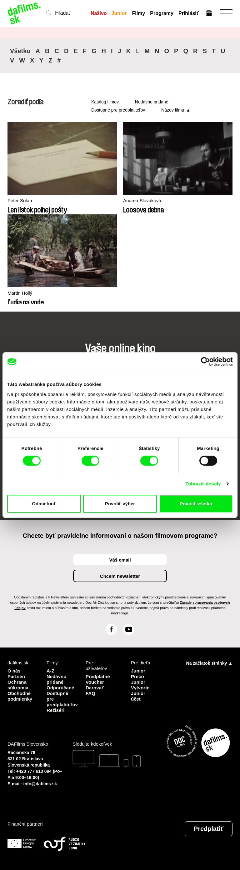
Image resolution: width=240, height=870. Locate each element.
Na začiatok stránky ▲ (209, 663)
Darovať (95, 687)
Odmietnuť (44, 503)
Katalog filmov (105, 101)
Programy (161, 13)
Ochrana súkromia (18, 684)
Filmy (138, 13)
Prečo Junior (138, 679)
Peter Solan (20, 200)
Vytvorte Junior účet (140, 693)
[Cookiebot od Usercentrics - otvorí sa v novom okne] (205, 361)
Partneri (16, 676)
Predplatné (98, 676)
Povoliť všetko (196, 503)
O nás (14, 670)
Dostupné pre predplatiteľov (118, 110)
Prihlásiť (188, 13)
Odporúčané (60, 687)
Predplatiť (208, 828)
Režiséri (56, 710)
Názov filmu (172, 110)
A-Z (50, 670)
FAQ (90, 693)
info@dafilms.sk (40, 783)
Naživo (99, 13)
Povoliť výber (120, 503)
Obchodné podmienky (20, 696)
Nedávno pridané (151, 101)
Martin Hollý (20, 293)
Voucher (95, 682)
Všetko (20, 51)
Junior (119, 13)
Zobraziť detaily (203, 483)
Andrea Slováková (142, 200)
